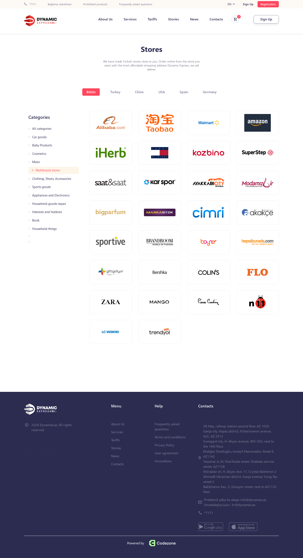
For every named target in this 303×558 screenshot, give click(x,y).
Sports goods (41, 187)
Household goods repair (49, 204)
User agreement (166, 453)
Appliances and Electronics (50, 195)
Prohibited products (95, 4)
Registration (268, 4)
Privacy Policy (164, 445)
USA (161, 92)
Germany (210, 92)
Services (130, 19)
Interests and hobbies (47, 212)
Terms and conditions (170, 437)
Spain (184, 92)
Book (35, 220)
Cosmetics (39, 154)
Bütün (91, 92)
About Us (105, 19)
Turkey (115, 92)
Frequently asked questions (135, 4)
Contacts (216, 19)
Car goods (39, 137)
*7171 (30, 4)
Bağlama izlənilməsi (60, 4)
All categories (41, 129)
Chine (139, 92)
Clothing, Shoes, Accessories (51, 179)
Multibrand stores (48, 170)
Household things (44, 229)
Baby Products (42, 145)
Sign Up (248, 4)
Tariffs (152, 19)
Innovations (163, 461)
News (194, 19)
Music (36, 162)
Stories (173, 19)
